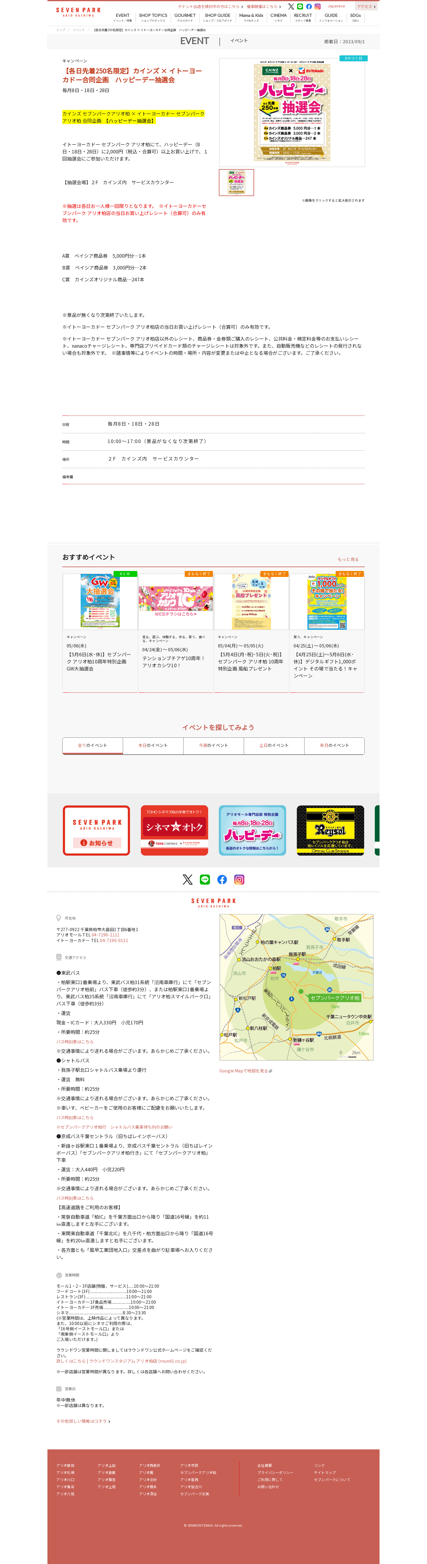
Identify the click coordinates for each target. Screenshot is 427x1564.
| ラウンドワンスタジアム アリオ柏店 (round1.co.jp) (137, 1361)
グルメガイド (185, 18)
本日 (153, 745)
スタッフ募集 (303, 18)
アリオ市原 (189, 1465)
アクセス (366, 6)
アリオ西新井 (150, 1465)
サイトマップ (325, 1472)
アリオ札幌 (65, 1472)
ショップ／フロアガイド (217, 18)
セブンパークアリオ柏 (198, 1472)
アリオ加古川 (191, 1486)
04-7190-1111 (106, 935)
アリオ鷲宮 (107, 1479)
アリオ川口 (65, 1479)
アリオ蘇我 (65, 1465)
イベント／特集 (122, 18)
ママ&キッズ (251, 18)
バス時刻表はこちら (75, 1042)
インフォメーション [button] (331, 18)
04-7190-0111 (114, 940)
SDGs (355, 18)
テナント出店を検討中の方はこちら (210, 6)
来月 (334, 745)
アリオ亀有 (65, 1486)
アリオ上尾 (107, 1486)
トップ (60, 30)
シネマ (278, 18)
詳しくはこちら (71, 1361)
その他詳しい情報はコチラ (83, 1421)
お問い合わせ (268, 1486)
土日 (274, 745)
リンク (319, 1465)
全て (92, 745)
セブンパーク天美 (194, 1493)
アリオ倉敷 (107, 1472)
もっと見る (348, 559)
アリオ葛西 (189, 1479)
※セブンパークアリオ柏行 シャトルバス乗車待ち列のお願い (114, 1127)
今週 (213, 745)
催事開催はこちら (264, 6)
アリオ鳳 (146, 1472)
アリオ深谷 (148, 1493)
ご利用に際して (270, 1479)
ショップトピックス (153, 18)
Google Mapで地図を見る (245, 1071)
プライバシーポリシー (275, 1472)
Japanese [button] (336, 6)
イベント (79, 30)
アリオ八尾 (65, 1493)
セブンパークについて (332, 1479)
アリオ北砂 (148, 1479)
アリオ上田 (107, 1465)
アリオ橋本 (148, 1486)
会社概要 (264, 1465)
